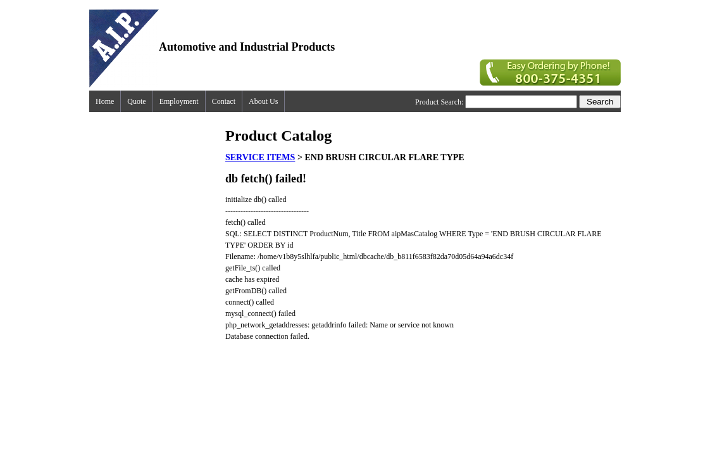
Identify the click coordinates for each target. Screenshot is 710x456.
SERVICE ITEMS (260, 157)
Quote (136, 101)
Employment (179, 101)
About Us (263, 101)
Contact (223, 101)
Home (105, 101)
